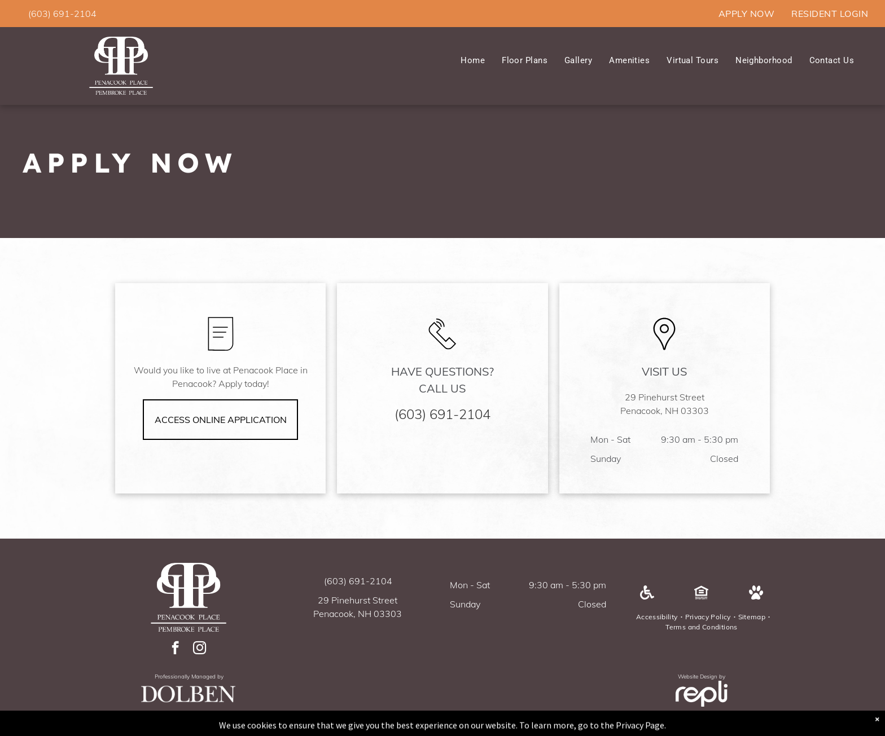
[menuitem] (746, 13)
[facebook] (175, 649)
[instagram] (199, 649)
